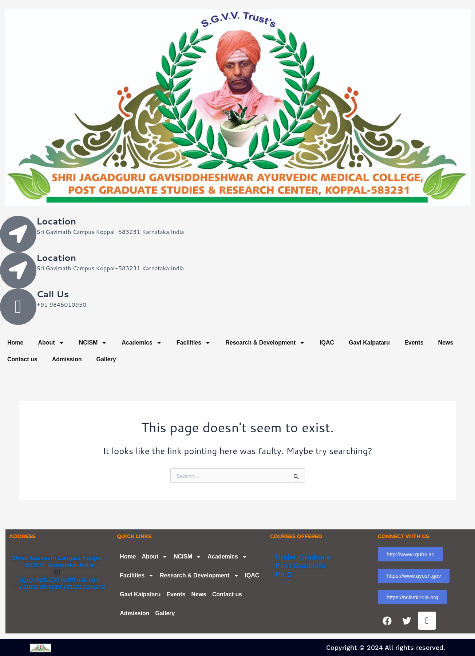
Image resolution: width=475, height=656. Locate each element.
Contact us (22, 359)
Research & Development (265, 342)
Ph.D (284, 574)
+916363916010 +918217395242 (60, 587)
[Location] (18, 234)
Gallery (106, 359)
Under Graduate (303, 557)
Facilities (194, 342)
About (51, 342)
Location (56, 221)
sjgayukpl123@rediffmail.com (59, 580)
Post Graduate (300, 566)
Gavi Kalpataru (369, 342)
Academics (142, 342)
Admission (67, 359)
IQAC (327, 342)
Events (413, 342)
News (446, 342)
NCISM (93, 342)
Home (15, 342)
